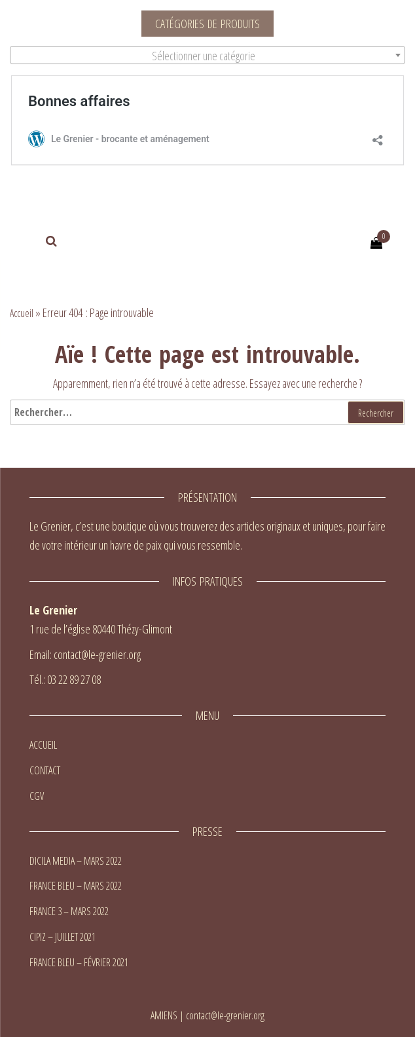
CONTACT (44, 770)
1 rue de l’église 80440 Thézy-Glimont (100, 629)
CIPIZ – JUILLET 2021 (62, 937)
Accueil (21, 313)
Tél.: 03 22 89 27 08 (65, 679)
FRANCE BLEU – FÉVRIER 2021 (78, 962)
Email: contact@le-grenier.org (85, 654)
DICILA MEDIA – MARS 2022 (75, 861)
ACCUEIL (43, 745)
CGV (36, 796)
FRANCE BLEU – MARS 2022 (75, 885)
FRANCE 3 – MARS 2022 (69, 911)
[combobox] (207, 55)
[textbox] (207, 56)
